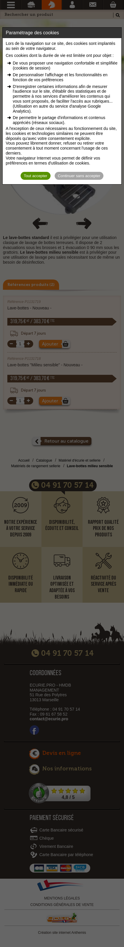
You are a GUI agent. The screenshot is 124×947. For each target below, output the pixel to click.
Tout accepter (35, 176)
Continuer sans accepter (79, 176)
